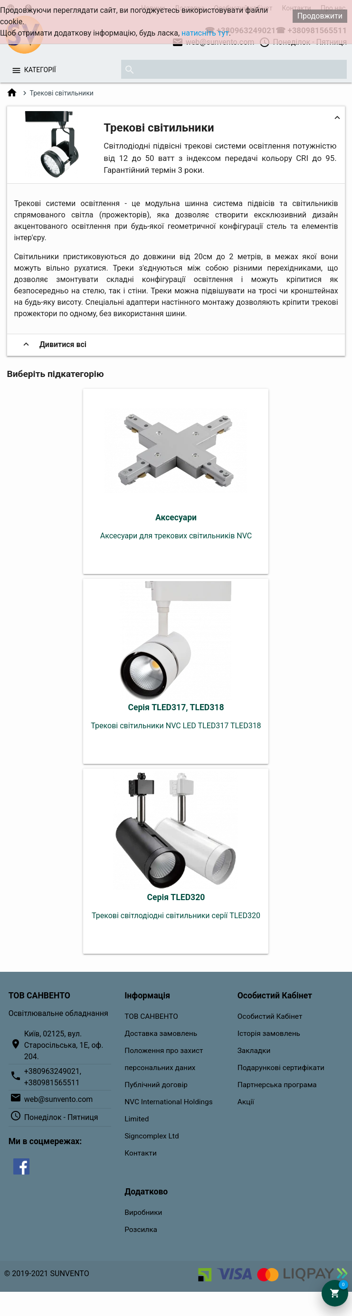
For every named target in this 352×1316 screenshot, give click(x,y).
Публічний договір (156, 1085)
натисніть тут (205, 33)
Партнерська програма (277, 1085)
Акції (246, 1102)
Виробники (143, 1212)
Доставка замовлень (160, 1033)
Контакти (140, 1153)
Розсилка (140, 1229)
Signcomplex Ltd (151, 1136)
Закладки (254, 1050)
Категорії (40, 70)
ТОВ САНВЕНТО (151, 1016)
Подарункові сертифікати (281, 1067)
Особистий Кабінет (270, 1016)
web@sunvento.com (58, 1099)
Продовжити (319, 15)
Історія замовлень (269, 1033)
